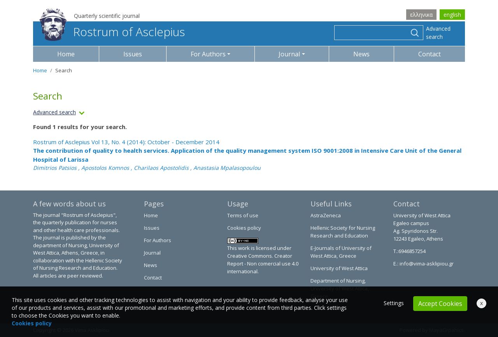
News (361, 54)
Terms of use (242, 215)
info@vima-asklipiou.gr (426, 263)
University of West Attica (339, 268)
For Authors (157, 240)
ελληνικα (421, 14)
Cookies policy (244, 227)
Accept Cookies (440, 303)
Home (66, 54)
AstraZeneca (325, 215)
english (452, 14)
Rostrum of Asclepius (112, 32)
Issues (132, 54)
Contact (429, 54)
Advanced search (438, 32)
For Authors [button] (208, 54)
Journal (152, 252)
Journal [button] (289, 54)
